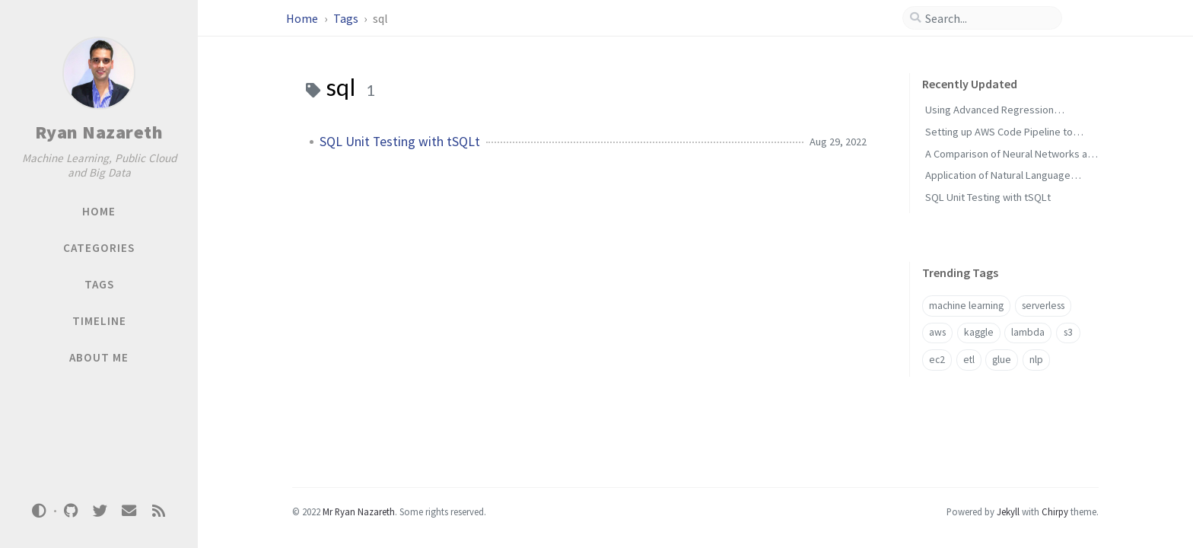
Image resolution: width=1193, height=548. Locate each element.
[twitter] (99, 511)
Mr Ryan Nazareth (359, 511)
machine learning (966, 305)
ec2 (937, 359)
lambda (1028, 332)
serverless (1043, 305)
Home (303, 18)
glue (1001, 359)
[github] (70, 511)
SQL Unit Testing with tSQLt (400, 141)
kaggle (979, 332)
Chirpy (1055, 511)
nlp (1036, 359)
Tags (347, 18)
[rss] (158, 511)
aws (937, 332)
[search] (988, 18)
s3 (1068, 332)
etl (969, 359)
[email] (129, 511)
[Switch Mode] (39, 510)
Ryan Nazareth (99, 132)
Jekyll (1008, 511)
